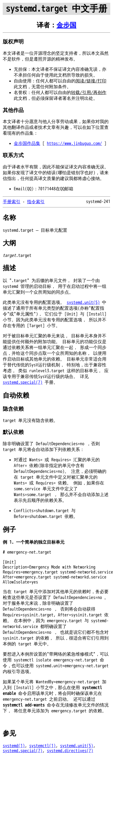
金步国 (66, 25)
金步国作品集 (27, 143)
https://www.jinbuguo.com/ (74, 143)
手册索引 (11, 201)
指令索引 (36, 201)
